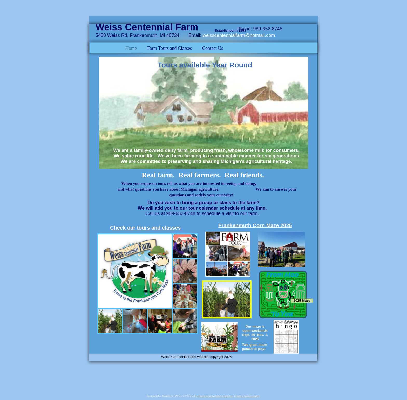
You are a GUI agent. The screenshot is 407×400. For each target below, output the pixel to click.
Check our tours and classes (146, 228)
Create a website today (247, 395)
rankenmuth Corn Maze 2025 (257, 225)
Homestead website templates (216, 395)
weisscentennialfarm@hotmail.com (239, 35)
